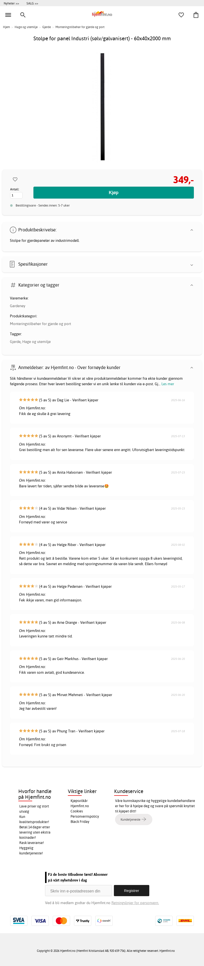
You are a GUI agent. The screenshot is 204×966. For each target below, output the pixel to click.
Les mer (167, 383)
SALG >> (32, 3)
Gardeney (17, 305)
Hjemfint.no (80, 806)
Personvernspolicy (85, 816)
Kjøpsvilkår (79, 800)
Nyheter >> (11, 3)
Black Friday (80, 821)
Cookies (77, 811)
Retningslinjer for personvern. (135, 902)
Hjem (6, 27)
